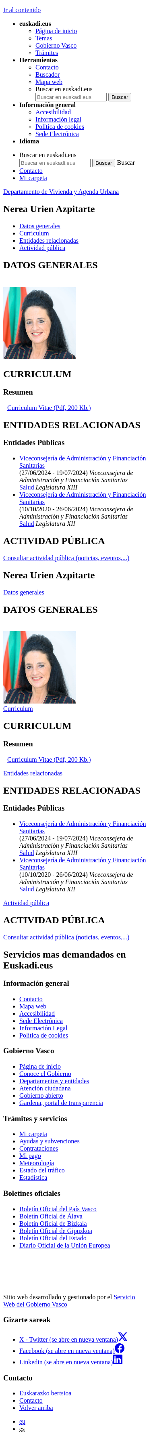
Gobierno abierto (41, 1095)
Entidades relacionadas (32, 773)
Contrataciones (38, 1148)
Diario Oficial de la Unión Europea (64, 1245)
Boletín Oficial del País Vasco (58, 1209)
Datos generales (23, 592)
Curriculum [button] (34, 233)
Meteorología (36, 1163)
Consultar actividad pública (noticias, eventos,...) (66, 558)
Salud (26, 487)
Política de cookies (59, 126)
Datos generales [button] (39, 226)
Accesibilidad (53, 112)
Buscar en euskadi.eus (64, 89)
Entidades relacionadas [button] (49, 240)
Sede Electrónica (57, 133)
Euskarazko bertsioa (45, 1393)
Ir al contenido (22, 9)
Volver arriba (36, 1407)
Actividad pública (26, 902)
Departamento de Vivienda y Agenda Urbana (61, 191)
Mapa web (48, 81)
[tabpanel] (75, 310)
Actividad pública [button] (42, 247)
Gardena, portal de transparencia (61, 1102)
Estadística (33, 1177)
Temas (43, 38)
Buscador (47, 74)
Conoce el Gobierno (45, 1073)
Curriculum (18, 708)
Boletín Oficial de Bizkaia (53, 1223)
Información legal (58, 119)
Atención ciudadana (45, 1088)
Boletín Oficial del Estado (53, 1238)
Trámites (46, 52)
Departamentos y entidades (54, 1081)
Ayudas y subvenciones (49, 1141)
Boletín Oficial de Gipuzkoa (55, 1230)
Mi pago (30, 1155)
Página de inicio (56, 30)
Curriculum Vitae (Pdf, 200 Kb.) (49, 407)
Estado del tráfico (42, 1170)
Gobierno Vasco (56, 45)
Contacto (47, 67)
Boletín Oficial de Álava (51, 1216)
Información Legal (43, 1028)
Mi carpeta (33, 177)
